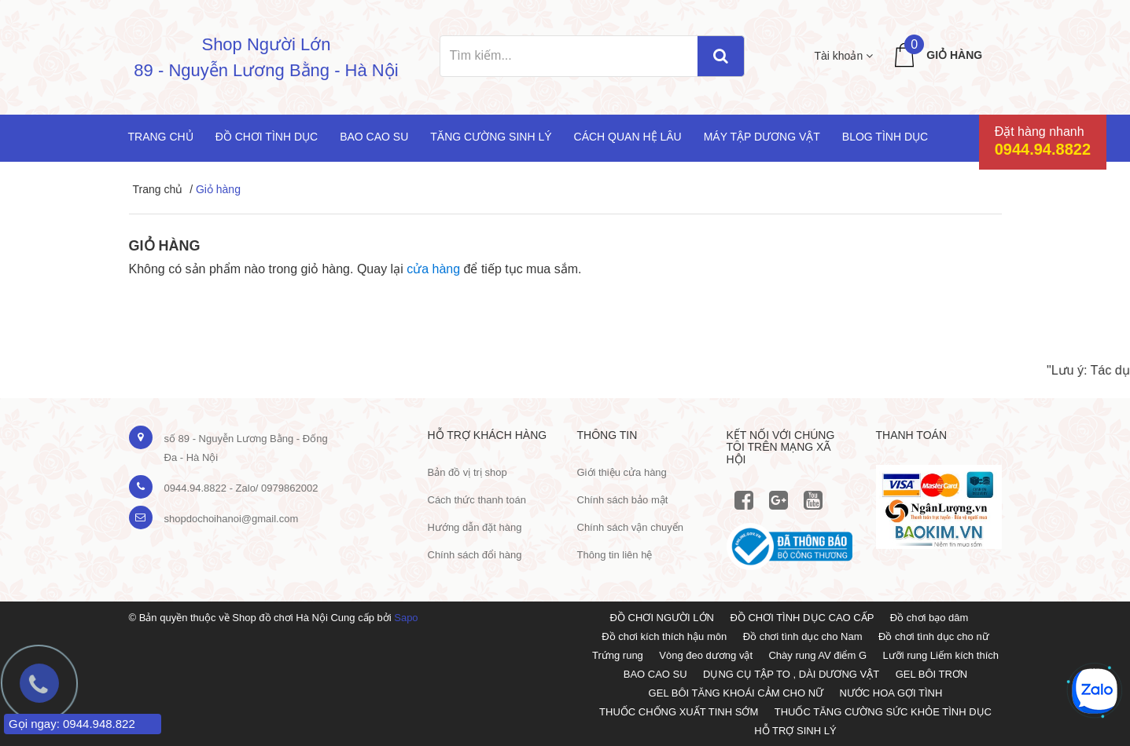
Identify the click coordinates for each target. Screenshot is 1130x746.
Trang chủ (160, 136)
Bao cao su (374, 136)
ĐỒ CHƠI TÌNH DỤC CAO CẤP (802, 617)
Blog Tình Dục (885, 136)
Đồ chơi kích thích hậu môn (664, 636)
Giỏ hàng (954, 55)
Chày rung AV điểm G (817, 655)
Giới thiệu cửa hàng (622, 472)
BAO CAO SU (655, 674)
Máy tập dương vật (762, 136)
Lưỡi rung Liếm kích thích (940, 655)
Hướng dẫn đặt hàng (475, 527)
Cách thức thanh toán (477, 500)
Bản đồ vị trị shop (467, 472)
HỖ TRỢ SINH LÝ (795, 731)
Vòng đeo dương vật (706, 655)
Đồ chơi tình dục (266, 136)
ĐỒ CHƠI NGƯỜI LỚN (662, 617)
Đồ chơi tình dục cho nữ (933, 636)
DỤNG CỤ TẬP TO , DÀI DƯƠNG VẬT (791, 674)
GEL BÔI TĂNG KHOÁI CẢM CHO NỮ (736, 693)
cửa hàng (433, 269)
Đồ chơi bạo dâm (929, 617)
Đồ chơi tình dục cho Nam (803, 636)
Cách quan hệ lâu (628, 136)
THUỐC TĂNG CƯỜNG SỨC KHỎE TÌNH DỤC (883, 712)
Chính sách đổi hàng (475, 555)
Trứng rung (617, 655)
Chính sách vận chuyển (630, 527)
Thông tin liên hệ (615, 555)
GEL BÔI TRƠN (932, 674)
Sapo (406, 617)
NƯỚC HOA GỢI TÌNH (890, 693)
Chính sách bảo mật (622, 500)
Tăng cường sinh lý (490, 136)
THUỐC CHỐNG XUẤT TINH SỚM (678, 712)
